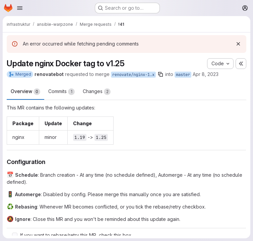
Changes (97, 91)
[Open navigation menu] (19, 8)
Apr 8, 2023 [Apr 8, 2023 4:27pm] (205, 74)
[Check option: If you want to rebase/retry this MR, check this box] (14, 235)
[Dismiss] (238, 44)
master (183, 74)
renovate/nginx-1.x (133, 74)
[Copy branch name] (160, 74)
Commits (61, 91)
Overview (25, 91)
